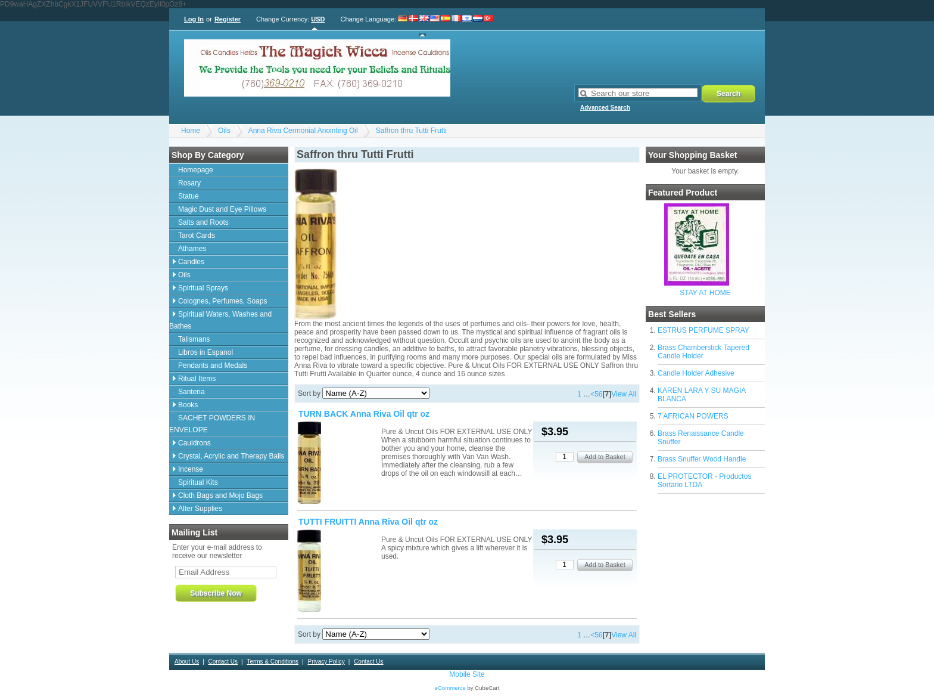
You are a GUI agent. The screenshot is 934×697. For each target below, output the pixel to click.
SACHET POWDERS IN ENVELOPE (212, 424)
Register (227, 19)
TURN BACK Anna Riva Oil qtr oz (363, 414)
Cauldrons (194, 443)
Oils (224, 130)
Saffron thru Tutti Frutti (411, 130)
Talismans (194, 339)
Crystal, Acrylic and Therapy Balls (231, 456)
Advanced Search (605, 107)
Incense (190, 469)
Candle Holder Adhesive (696, 373)
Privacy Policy (325, 661)
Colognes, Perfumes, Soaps (222, 301)
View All (623, 394)
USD (318, 19)
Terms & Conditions (272, 661)
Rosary (189, 183)
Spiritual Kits (198, 482)
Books (188, 405)
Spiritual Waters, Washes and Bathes (220, 320)
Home (190, 130)
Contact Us (223, 661)
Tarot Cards (196, 235)
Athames (192, 248)
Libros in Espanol (205, 352)
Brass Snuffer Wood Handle (702, 459)
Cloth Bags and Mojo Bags (220, 495)
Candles (191, 262)
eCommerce (450, 687)
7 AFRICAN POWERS (693, 416)
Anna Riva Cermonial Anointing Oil (303, 130)
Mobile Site (466, 674)
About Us (187, 661)
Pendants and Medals (212, 365)
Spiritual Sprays (203, 288)
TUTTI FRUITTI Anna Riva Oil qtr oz (368, 521)
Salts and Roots (203, 222)
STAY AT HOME (705, 293)
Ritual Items (197, 378)
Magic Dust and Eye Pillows (222, 209)
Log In (194, 19)
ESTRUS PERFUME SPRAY (703, 330)
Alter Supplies (200, 508)
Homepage (195, 170)
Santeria (191, 392)
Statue (188, 196)
